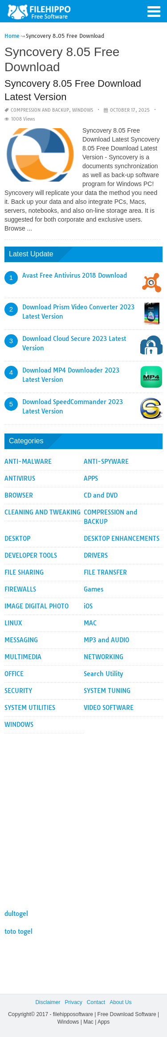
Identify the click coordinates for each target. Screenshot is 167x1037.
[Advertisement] (83, 816)
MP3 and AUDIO (106, 640)
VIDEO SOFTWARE (109, 708)
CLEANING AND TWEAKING (42, 512)
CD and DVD (101, 495)
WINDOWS (82, 110)
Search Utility (103, 674)
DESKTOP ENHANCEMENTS (121, 539)
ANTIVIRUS (19, 478)
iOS (88, 606)
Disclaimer (47, 1002)
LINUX (13, 623)
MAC (90, 623)
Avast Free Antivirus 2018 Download (74, 275)
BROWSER (18, 495)
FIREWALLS (20, 589)
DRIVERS (96, 555)
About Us (120, 1002)
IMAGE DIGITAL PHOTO (36, 606)
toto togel (18, 932)
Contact (96, 1002)
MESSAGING (21, 640)
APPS (91, 478)
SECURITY (18, 691)
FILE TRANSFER (105, 572)
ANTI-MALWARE (28, 462)
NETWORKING (103, 657)
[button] (153, 10)
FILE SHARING (24, 572)
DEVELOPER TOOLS (30, 555)
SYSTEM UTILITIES (29, 708)
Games (93, 589)
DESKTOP (17, 539)
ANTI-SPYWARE (106, 462)
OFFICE (14, 674)
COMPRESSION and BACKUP (40, 110)
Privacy (73, 1002)
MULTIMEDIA (22, 657)
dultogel (16, 914)
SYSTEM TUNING (107, 691)
